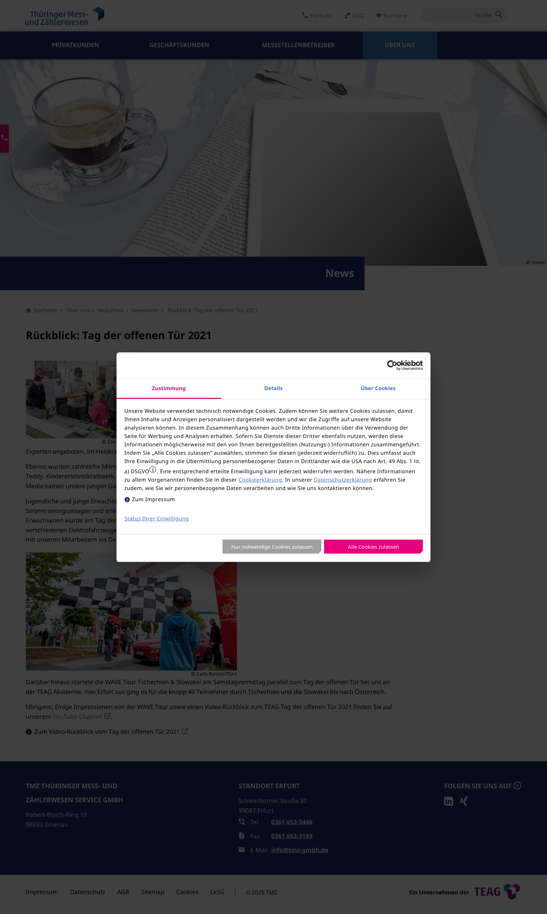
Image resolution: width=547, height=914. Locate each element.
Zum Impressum (153, 499)
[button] (152, 469)
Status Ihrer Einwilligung (157, 518)
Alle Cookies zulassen (373, 546)
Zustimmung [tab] (169, 388)
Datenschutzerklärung (343, 479)
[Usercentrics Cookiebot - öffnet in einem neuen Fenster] (392, 365)
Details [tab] (273, 388)
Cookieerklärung (260, 479)
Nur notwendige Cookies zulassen (272, 546)
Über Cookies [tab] (378, 388)
